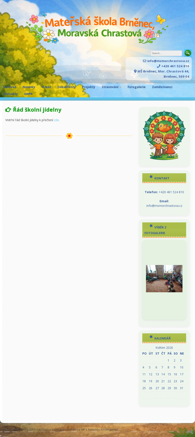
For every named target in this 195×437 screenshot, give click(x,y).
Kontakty (10, 94)
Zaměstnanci (162, 87)
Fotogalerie (137, 87)
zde (56, 120)
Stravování (110, 87)
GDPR (28, 94)
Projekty (88, 87)
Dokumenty (66, 87)
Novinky (29, 87)
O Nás (46, 87)
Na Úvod (9, 87)
